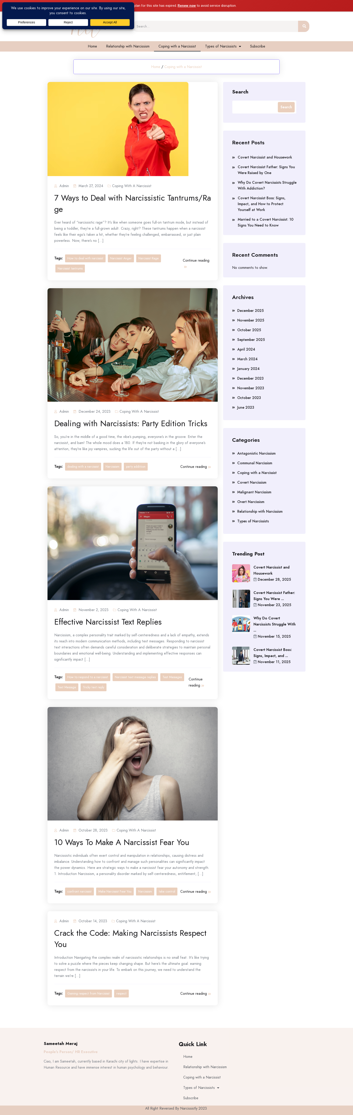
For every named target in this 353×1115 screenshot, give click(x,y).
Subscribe (257, 46)
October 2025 (249, 330)
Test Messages (172, 677)
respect (121, 993)
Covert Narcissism (251, 482)
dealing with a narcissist (83, 466)
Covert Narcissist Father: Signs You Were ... (274, 595)
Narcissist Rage (148, 258)
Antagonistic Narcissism (256, 453)
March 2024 (247, 359)
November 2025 (250, 320)
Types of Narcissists (223, 46)
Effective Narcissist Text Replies (108, 622)
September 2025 (251, 339)
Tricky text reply (93, 687)
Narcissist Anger (121, 258)
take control (167, 891)
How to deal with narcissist (85, 258)
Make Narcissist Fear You (114, 891)
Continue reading (196, 263)
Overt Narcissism (250, 501)
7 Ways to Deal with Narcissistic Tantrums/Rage (132, 203)
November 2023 (250, 388)
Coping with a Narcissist (177, 46)
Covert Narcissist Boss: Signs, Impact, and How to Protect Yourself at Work (261, 203)
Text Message (67, 687)
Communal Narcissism (254, 463)
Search (240, 91)
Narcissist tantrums (70, 268)
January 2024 (248, 368)
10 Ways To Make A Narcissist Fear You (121, 842)
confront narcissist (79, 891)
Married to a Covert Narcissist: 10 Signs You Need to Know (265, 222)
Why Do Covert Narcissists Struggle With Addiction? (267, 185)
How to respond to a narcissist (87, 677)
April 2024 (246, 349)
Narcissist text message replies (135, 677)
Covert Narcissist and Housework (265, 157)
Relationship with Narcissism (127, 46)
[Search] (303, 26)
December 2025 (250, 310)
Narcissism (112, 466)
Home (92, 46)
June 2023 (245, 407)
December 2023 (250, 378)
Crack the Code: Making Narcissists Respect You (130, 938)
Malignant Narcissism (254, 492)
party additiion (135, 466)
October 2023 (249, 397)
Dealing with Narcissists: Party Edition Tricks (130, 423)
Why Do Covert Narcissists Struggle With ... (274, 624)
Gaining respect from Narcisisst (88, 993)
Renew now (187, 6)
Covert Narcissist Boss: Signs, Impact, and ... (272, 652)
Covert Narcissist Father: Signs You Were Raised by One (266, 169)
